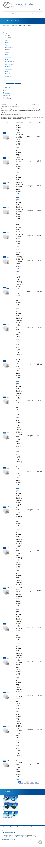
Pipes (6, 40)
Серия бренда (7, 98)
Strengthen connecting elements (10, 802)
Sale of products (5, 839)
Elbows (7, 42)
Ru (39, 9)
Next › (32, 782)
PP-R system (22, 25)
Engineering (18, 836)
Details (17, 147)
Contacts (24, 836)
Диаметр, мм (6, 95)
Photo (4, 133)
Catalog (8, 25)
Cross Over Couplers (10, 61)
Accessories (8, 76)
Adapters (7, 52)
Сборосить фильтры (8, 102)
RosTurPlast (14, 25)
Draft (8, 133)
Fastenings (7, 73)
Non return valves (9, 64)
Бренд (5, 90)
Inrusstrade (16, 835)
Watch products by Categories (13, 83)
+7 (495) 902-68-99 (6, 830)
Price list (28, 836)
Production (13, 836)
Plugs (6, 54)
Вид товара (6, 93)
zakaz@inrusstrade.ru (10, 832)
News (13, 839)
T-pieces (7, 45)
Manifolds (7, 66)
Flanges (7, 59)
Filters (6, 71)
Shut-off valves (8, 69)
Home (4, 25)
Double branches (9, 47)
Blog (11, 839)
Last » (36, 782)
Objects (32, 836)
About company (38, 836)
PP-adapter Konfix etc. (8, 810)
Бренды (5, 33)
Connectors (8, 57)
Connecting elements (7, 817)
